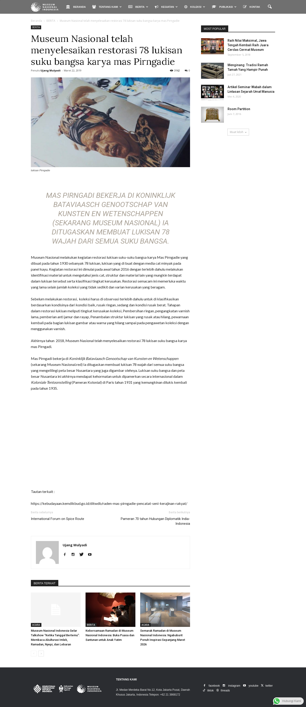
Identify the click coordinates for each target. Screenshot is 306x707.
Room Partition (239, 109)
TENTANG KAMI (107, 6)
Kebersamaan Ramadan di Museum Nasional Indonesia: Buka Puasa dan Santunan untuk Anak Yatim (110, 635)
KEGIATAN (166, 6)
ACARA (36, 624)
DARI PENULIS (70, 583)
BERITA (138, 6)
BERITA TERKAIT (45, 583)
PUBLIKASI (224, 6)
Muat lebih (238, 132)
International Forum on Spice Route (57, 519)
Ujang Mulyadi (50, 70)
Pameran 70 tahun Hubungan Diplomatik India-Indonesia (155, 521)
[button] (269, 6)
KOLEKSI (194, 6)
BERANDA (76, 6)
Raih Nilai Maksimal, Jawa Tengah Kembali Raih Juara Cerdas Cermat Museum (248, 45)
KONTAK (251, 6)
